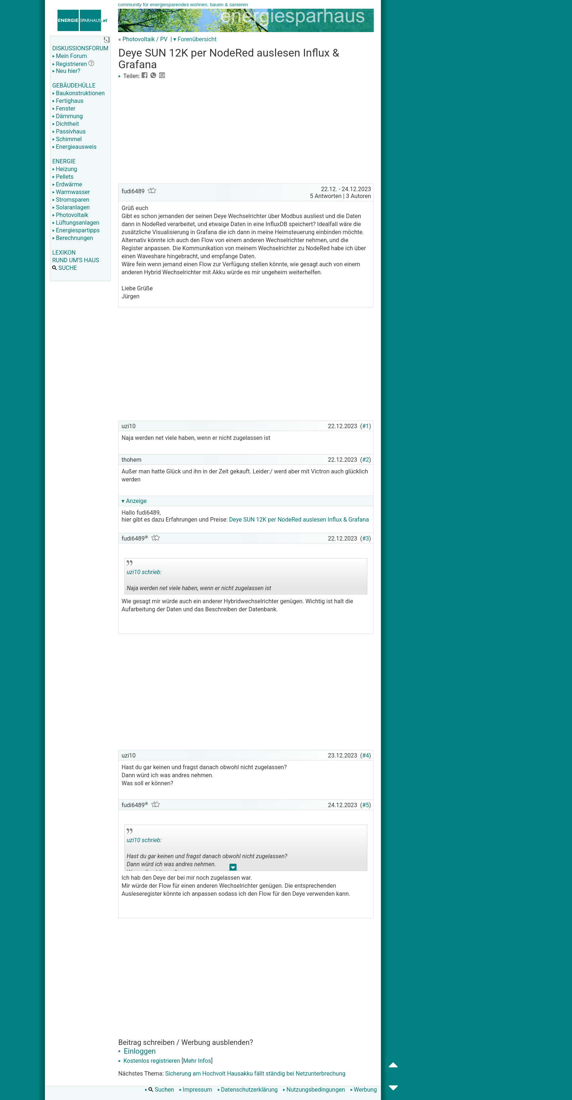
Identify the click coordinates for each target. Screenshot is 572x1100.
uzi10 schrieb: (144, 572)
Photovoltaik (70, 215)
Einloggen (137, 1051)
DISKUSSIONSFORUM (80, 48)
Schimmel (67, 139)
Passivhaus (68, 131)
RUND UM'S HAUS (75, 260)
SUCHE (64, 267)
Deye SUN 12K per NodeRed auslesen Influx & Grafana (299, 519)
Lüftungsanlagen (75, 222)
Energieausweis (74, 146)
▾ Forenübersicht (195, 39)
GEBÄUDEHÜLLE (73, 85)
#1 (365, 426)
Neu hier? (66, 70)
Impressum (195, 1089)
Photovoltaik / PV (145, 39)
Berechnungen (72, 238)
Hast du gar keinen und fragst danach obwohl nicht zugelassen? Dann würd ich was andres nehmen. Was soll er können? (207, 849)
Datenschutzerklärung (247, 1089)
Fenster (63, 108)
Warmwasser (71, 192)
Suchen (159, 1089)
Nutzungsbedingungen (314, 1089)
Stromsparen (70, 199)
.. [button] (233, 868)
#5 (365, 805)
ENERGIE (64, 161)
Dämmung (67, 116)
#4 (365, 755)
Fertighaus (68, 100)
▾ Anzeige (134, 500)
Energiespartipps (76, 230)
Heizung (64, 169)
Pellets (62, 176)
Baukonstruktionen (78, 93)
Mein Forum (69, 56)
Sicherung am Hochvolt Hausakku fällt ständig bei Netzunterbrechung (255, 1073)
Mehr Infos (197, 1060)
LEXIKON (64, 252)
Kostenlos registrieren (149, 1060)
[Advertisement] (246, 131)
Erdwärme (67, 184)
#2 (365, 459)
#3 (365, 538)
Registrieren (69, 64)
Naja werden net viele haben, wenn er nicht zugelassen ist (199, 577)
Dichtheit (65, 123)
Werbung (363, 1089)
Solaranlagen (71, 207)
